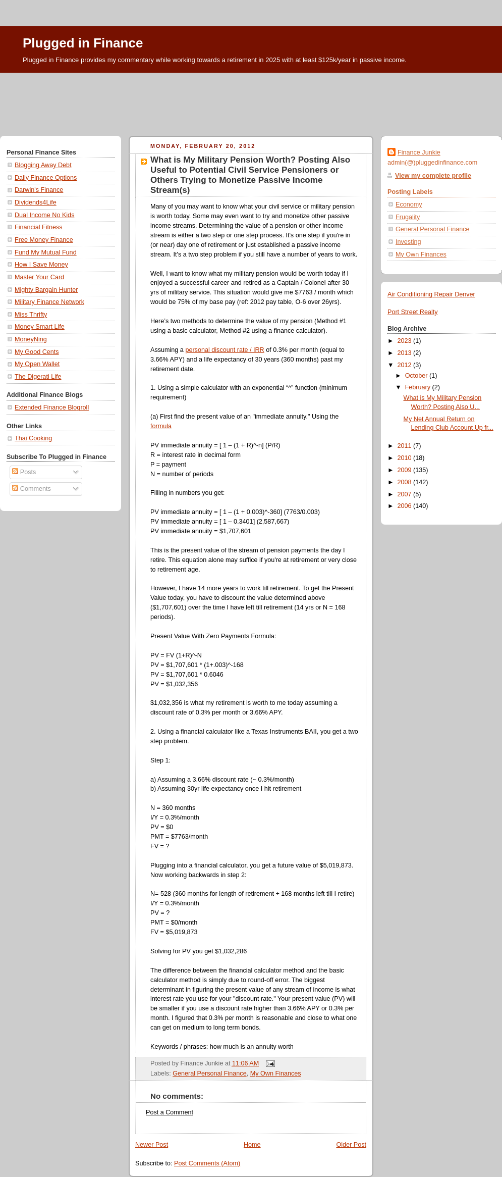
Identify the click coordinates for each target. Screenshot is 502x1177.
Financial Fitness (39, 227)
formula (161, 426)
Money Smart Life (40, 326)
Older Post (351, 1144)
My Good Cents (37, 351)
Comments (31, 488)
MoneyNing (31, 339)
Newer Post (151, 1144)
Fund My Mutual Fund (46, 252)
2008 (406, 482)
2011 (406, 445)
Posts (24, 472)
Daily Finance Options (46, 177)
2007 (406, 494)
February (418, 387)
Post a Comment (169, 1112)
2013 (406, 352)
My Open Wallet (37, 364)
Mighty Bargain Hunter (46, 289)
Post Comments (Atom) (207, 1163)
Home (252, 1144)
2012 (406, 365)
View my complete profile (433, 175)
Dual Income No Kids (44, 215)
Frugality (408, 217)
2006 (406, 505)
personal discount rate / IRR (224, 349)
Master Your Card (39, 277)
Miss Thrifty (31, 314)
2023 (406, 340)
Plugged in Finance (83, 42)
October (417, 375)
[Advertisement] (251, 100)
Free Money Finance (44, 239)
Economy (409, 204)
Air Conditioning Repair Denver (431, 294)
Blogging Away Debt (43, 165)
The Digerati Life (38, 376)
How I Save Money (41, 264)
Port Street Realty (412, 312)
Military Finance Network (49, 301)
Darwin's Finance (39, 189)
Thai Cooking (33, 438)
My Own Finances (275, 1073)
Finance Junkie (419, 152)
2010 (406, 458)
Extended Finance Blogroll (52, 407)
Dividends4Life (36, 202)
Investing (408, 241)
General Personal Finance (210, 1073)
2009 (406, 470)
